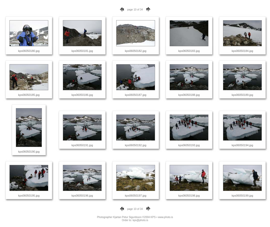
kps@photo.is (140, 220)
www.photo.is (165, 217)
